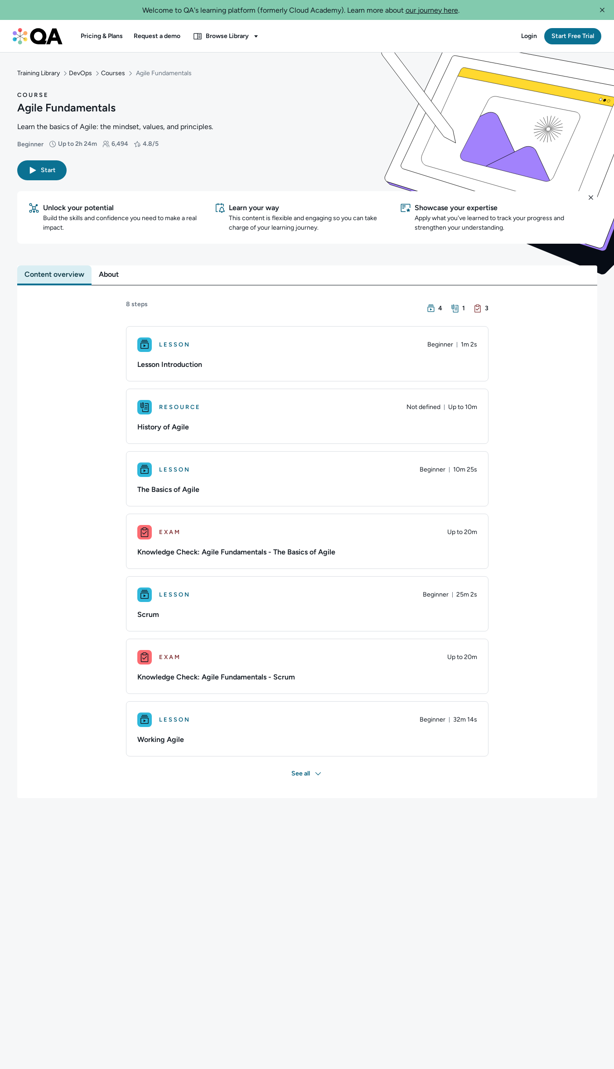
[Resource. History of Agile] (307, 416)
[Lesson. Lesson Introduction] (307, 353)
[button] (602, 10)
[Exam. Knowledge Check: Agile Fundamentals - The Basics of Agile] (307, 541)
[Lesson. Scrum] (307, 603)
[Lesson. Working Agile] (307, 728)
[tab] (54, 274)
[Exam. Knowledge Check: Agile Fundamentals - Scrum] (307, 666)
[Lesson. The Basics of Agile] (307, 478)
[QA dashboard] (37, 36)
